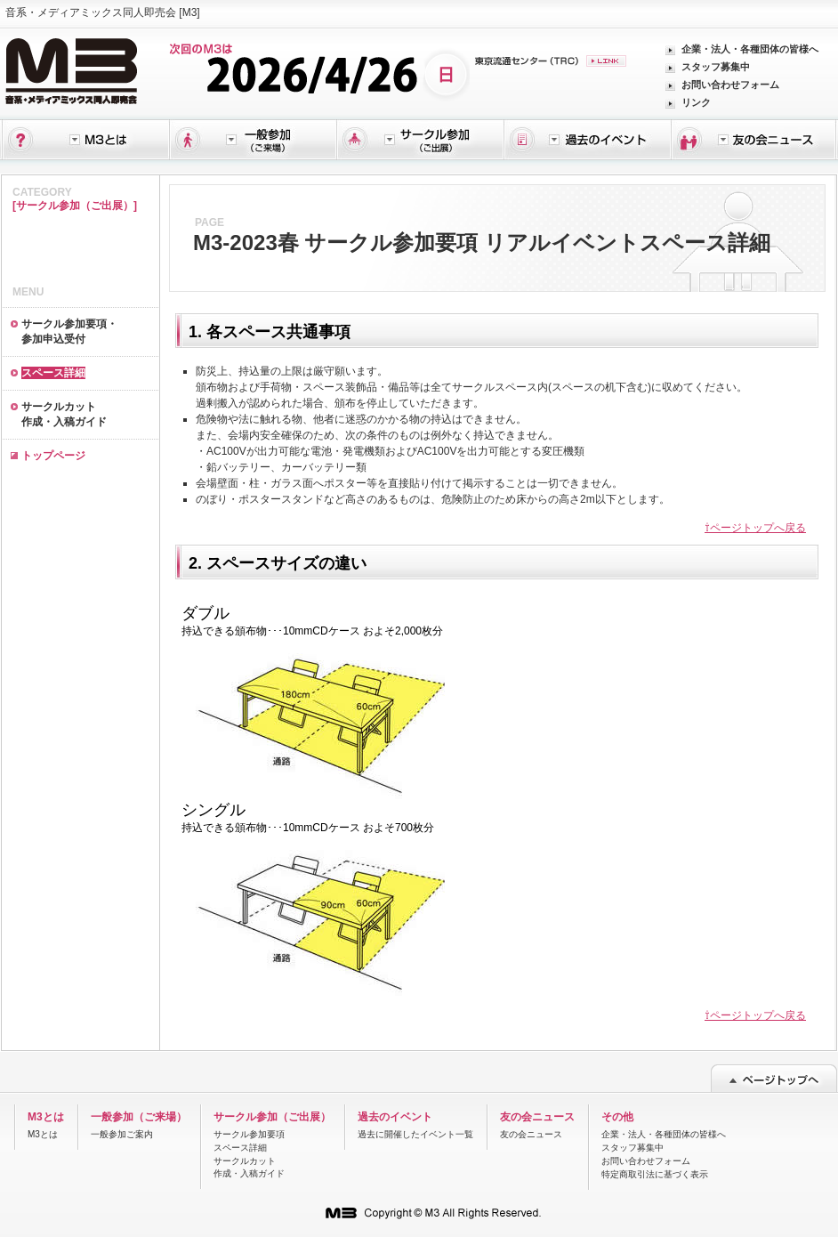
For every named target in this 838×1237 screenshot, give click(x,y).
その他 (617, 1117)
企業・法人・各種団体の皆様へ (749, 49)
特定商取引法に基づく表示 (654, 1174)
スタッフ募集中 (715, 66)
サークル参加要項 (249, 1134)
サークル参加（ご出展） (272, 1117)
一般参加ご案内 (122, 1134)
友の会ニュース (537, 1117)
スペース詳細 (240, 1147)
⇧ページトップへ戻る (755, 527)
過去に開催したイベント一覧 (415, 1134)
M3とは (46, 1117)
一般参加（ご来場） (139, 1117)
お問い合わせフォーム (730, 84)
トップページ (53, 455)
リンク (696, 102)
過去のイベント (395, 1117)
